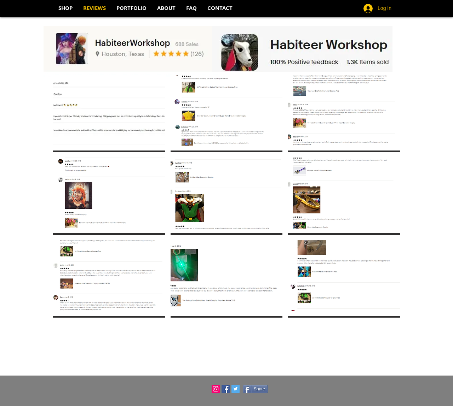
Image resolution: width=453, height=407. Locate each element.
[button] (109, 113)
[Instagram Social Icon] (216, 389)
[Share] (255, 389)
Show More (226, 326)
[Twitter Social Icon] (235, 389)
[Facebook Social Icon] (226, 389)
